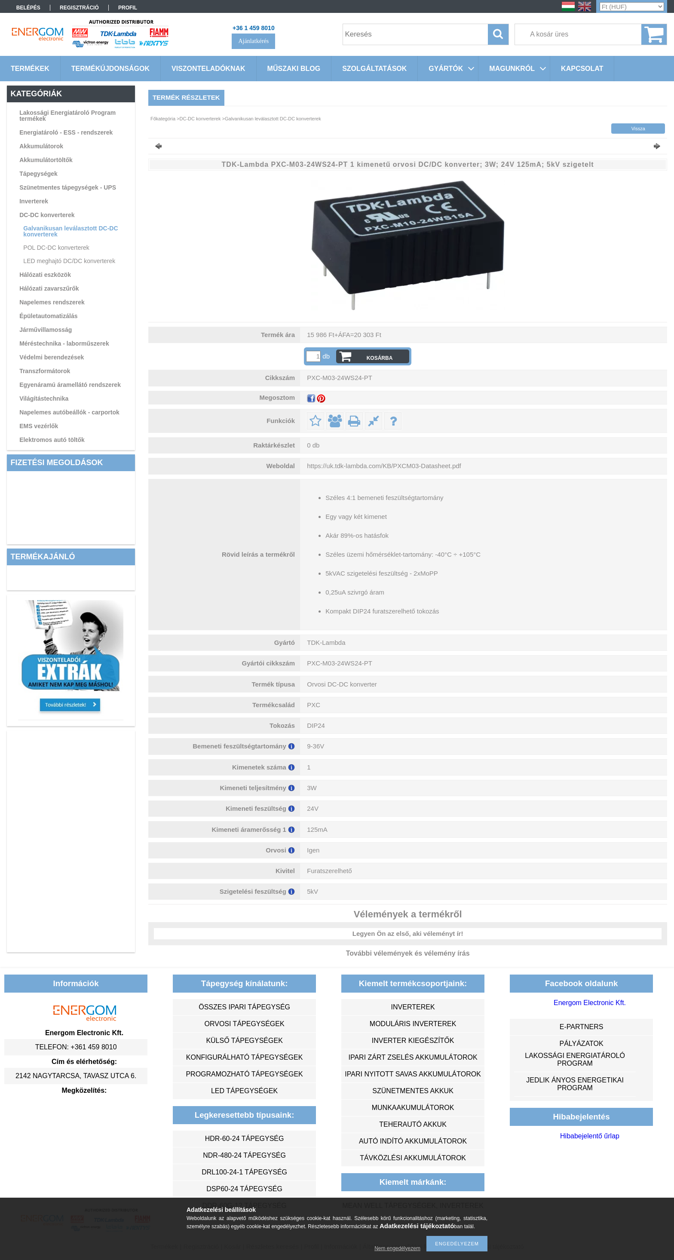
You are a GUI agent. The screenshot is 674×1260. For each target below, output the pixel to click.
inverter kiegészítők (413, 1040)
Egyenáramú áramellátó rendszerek (70, 384)
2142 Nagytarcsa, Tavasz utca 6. (75, 1075)
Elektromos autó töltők (52, 439)
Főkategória (162, 118)
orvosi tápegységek (245, 1023)
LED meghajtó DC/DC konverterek (69, 261)
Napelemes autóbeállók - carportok (69, 412)
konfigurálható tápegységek (244, 1057)
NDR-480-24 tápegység (244, 1155)
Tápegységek (38, 173)
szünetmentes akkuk (412, 1090)
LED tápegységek (244, 1090)
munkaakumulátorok (413, 1107)
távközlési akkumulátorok (413, 1158)
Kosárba (380, 358)
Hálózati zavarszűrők (49, 288)
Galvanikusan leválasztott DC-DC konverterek (70, 231)
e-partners (582, 1026)
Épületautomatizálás (48, 316)
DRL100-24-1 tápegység (244, 1172)
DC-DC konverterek (46, 215)
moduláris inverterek (413, 1023)
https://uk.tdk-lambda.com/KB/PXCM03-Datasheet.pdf (384, 465)
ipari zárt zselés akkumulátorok (412, 1057)
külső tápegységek (244, 1040)
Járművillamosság (45, 329)
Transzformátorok (44, 371)
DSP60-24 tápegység (244, 1189)
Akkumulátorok (41, 146)
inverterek (413, 1007)
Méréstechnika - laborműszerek (64, 343)
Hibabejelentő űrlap (589, 1136)
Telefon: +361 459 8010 (76, 1047)
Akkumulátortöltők (46, 159)
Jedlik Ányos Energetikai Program (575, 1083)
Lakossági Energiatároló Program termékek (67, 115)
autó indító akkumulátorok (413, 1141)
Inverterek (33, 201)
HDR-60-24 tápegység (244, 1138)
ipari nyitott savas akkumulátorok (413, 1074)
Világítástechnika (43, 398)
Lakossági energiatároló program (575, 1059)
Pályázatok (581, 1043)
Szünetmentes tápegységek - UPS (67, 187)
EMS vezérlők (38, 426)
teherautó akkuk (412, 1124)
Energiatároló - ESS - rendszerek (66, 132)
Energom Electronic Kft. (590, 1002)
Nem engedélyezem (397, 1248)
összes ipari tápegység (244, 1007)
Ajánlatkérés (253, 41)
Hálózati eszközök (45, 274)
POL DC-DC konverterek (56, 247)
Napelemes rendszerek (52, 302)
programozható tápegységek (244, 1074)
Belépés (28, 8)
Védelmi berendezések (51, 357)
